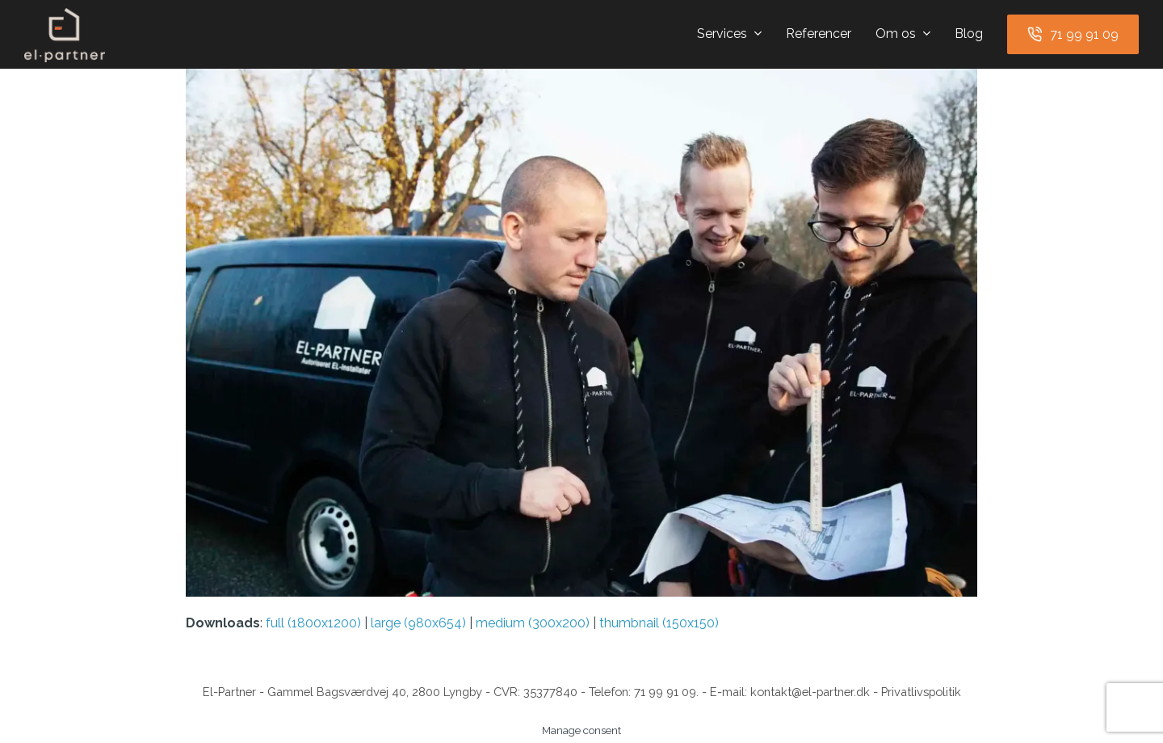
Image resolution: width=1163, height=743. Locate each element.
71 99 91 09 (665, 692)
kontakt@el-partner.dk (810, 692)
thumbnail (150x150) (659, 623)
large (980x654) (418, 623)
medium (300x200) (533, 623)
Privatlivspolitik (921, 692)
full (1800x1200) (313, 623)
